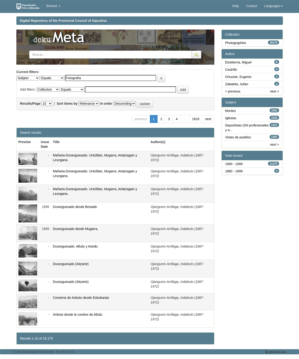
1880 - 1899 (234, 171)
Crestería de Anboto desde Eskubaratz (81, 298)
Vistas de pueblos (238, 137)
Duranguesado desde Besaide (75, 207)
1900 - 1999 (234, 164)
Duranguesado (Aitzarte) (71, 264)
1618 (195, 119)
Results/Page (30, 103)
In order (106, 103)
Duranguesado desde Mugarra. (75, 229)
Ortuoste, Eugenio (238, 77)
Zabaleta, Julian (236, 84)
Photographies (235, 43)
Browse (54, 6)
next (208, 119)
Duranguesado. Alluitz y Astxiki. (75, 246)
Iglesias (230, 118)
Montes (230, 111)
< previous (232, 91)
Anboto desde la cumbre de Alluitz (77, 314)
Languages (273, 6)
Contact (251, 6)
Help (235, 6)
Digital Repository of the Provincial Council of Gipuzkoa (63, 20)
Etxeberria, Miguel (238, 62)
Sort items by (67, 103)
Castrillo (231, 69)
